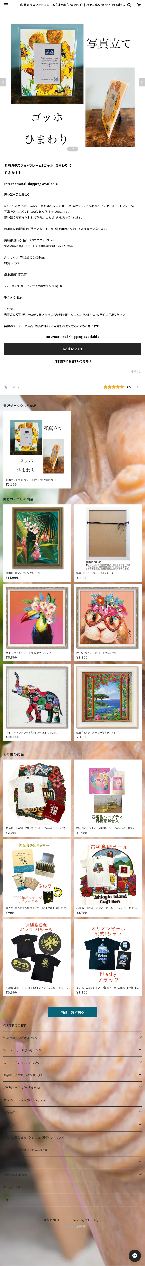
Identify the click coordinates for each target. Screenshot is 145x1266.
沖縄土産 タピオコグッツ (20, 1038)
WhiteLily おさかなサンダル (23, 1050)
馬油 (6, 1200)
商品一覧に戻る (72, 1012)
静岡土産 (9, 1125)
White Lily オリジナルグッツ (22, 1063)
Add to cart (72, 349)
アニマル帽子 (12, 1187)
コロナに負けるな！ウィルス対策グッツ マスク (34, 1137)
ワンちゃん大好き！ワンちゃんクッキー (27, 1150)
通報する (136, 371)
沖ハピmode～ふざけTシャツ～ (24, 1100)
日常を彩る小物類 (15, 1175)
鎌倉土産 (9, 1113)
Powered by (72, 1226)
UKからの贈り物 (14, 1162)
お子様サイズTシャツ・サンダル (23, 1075)
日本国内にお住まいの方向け (72, 361)
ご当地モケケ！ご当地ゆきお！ (21, 1088)
